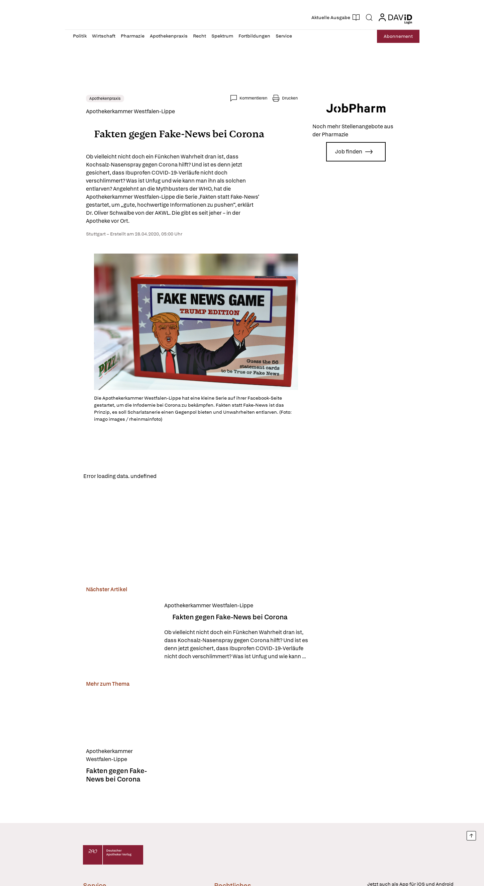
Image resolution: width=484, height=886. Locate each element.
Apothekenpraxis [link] (94, 98)
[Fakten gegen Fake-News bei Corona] (110, 630)
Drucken (301, 98)
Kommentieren (264, 98)
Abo (396, 36)
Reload (160, 474)
